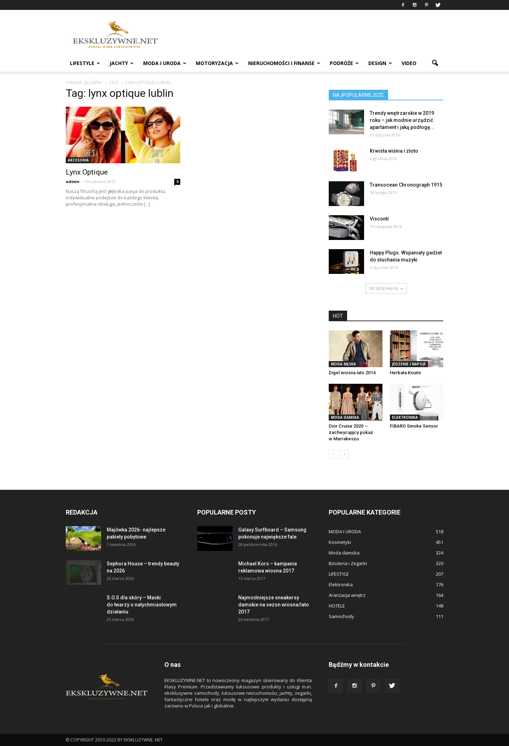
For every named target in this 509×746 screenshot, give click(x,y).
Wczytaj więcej (386, 288)
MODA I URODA (164, 63)
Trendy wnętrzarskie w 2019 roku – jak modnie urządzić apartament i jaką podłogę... (402, 120)
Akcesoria (78, 160)
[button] (434, 63)
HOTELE (337, 606)
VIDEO (409, 63)
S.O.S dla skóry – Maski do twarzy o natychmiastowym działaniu (142, 605)
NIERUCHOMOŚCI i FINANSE (284, 63)
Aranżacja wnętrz (347, 595)
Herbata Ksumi (405, 372)
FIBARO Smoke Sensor (414, 426)
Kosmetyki (340, 542)
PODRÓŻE (344, 63)
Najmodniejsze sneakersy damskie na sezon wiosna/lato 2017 (273, 605)
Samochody (341, 616)
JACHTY (122, 63)
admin (73, 181)
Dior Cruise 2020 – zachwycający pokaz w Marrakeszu (351, 432)
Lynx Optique (87, 172)
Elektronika (405, 417)
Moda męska (343, 364)
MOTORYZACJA (217, 63)
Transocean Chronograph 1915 (406, 185)
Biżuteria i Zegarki (348, 563)
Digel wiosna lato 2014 (352, 372)
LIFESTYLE (85, 63)
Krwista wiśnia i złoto (394, 151)
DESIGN (380, 63)
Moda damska (345, 417)
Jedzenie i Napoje (409, 364)
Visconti (379, 219)
